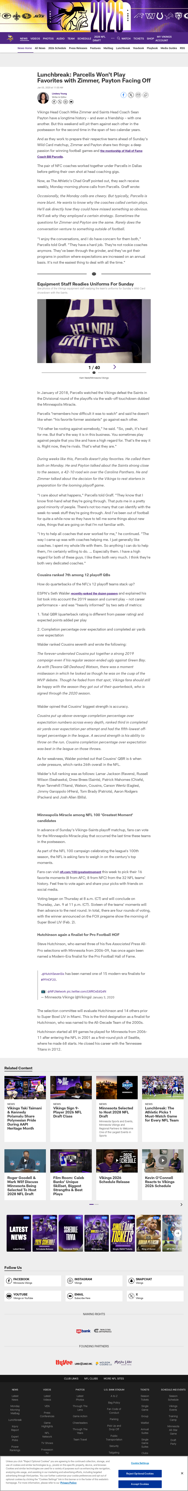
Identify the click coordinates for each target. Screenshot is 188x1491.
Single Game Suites (142, 1444)
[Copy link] (146, 95)
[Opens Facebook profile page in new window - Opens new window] (54, 102)
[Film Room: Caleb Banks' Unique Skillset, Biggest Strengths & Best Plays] (71, 1180)
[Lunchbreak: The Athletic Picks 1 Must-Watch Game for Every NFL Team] (163, 1107)
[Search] (118, 38)
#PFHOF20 (55, 985)
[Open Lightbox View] (94, 341)
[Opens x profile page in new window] (155, 1302)
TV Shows (50, 1441)
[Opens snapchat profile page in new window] (155, 1286)
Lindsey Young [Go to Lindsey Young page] (59, 93)
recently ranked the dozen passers (100, 593)
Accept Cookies (140, 1483)
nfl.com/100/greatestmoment (85, 877)
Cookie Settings (140, 1464)
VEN (50, 1410)
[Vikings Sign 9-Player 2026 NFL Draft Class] (71, 1105)
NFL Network (50, 1434)
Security (113, 1447)
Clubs (142, 1453)
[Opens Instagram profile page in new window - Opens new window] (65, 102)
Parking (112, 1422)
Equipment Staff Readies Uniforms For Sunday (85, 283)
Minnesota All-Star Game (169, 1432)
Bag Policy (112, 1407)
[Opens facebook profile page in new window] (32, 1286)
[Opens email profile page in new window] (94, 1302)
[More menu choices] (112, 38)
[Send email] (138, 96)
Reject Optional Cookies (140, 1473)
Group (142, 1419)
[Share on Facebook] (123, 96)
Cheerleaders (80, 1425)
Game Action (80, 1419)
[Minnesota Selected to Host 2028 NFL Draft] (117, 1115)
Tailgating (112, 1453)
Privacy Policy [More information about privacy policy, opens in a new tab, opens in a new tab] (68, 1483)
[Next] (114, 367)
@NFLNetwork (59, 997)
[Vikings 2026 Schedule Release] (117, 1174)
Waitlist (141, 1425)
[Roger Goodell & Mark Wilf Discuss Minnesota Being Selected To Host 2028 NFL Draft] (25, 1180)
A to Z (112, 1401)
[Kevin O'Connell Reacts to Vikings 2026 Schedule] (163, 1176)
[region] (94, 1473)
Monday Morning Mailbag (19, 1413)
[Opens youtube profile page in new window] (32, 1302)
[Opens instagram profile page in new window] (94, 1286)
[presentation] (182, 1211)
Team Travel (80, 1441)
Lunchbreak (19, 1423)
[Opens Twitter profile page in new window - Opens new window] (60, 102)
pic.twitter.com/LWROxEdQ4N (96, 997)
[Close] (182, 1474)
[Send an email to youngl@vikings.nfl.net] (71, 102)
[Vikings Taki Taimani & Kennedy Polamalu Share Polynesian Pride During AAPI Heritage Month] (25, 1111)
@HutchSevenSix (56, 979)
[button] (91, 1210)
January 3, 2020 (106, 1003)
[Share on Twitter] (131, 96)
